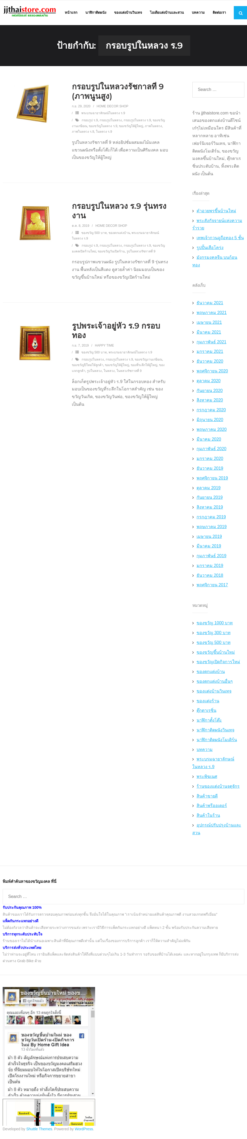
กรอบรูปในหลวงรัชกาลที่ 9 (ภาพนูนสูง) (118, 92)
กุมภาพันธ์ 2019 (211, 557)
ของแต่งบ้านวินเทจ (214, 692)
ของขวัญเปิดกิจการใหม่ (218, 663)
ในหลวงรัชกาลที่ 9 (129, 372)
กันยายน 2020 (210, 391)
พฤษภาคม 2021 (212, 314)
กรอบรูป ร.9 (90, 121)
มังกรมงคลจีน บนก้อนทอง (214, 262)
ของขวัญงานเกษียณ (148, 360)
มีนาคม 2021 (209, 333)
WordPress (84, 1130)
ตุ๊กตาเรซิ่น (206, 711)
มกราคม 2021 (210, 353)
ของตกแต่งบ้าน (119, 234)
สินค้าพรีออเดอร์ (212, 807)
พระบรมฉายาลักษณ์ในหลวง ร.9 (103, 114)
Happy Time (104, 346)
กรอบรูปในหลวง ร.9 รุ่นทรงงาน (119, 212)
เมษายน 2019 (209, 537)
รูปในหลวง (94, 372)
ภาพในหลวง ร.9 (83, 133)
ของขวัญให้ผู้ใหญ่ (131, 127)
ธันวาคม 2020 (210, 362)
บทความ (205, 750)
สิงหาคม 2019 (210, 508)
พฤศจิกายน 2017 (212, 586)
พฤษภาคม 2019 (212, 527)
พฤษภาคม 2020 (212, 430)
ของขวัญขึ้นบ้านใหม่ (216, 653)
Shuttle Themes (39, 1130)
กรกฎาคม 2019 (211, 518)
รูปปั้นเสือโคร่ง (210, 248)
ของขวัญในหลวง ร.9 (103, 127)
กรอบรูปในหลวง (111, 121)
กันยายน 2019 (210, 498)
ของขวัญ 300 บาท (214, 633)
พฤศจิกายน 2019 (212, 479)
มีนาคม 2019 (209, 547)
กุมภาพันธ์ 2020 (211, 450)
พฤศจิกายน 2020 (212, 372)
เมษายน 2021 (209, 323)
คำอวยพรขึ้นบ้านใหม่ (216, 212)
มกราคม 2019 (210, 566)
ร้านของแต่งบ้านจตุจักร (218, 787)
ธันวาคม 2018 (210, 576)
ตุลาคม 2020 (209, 382)
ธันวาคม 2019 (210, 469)
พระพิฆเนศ (207, 777)
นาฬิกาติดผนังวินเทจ (215, 731)
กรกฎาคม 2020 (211, 411)
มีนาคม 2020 (209, 440)
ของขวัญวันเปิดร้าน (111, 252)
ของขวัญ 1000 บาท (215, 624)
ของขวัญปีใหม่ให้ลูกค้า (87, 366)
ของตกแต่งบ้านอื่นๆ (215, 682)
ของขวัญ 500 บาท (94, 234)
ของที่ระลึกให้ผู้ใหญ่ (144, 366)
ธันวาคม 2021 (210, 304)
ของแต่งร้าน (208, 702)
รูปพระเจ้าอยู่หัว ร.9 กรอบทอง (116, 331)
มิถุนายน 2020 (210, 420)
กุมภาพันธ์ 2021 (211, 343)
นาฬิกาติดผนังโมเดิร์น (217, 741)
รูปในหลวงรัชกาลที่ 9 (141, 252)
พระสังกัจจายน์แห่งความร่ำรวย (217, 225)
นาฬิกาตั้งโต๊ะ (209, 721)
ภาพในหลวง (153, 127)
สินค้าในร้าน (208, 816)
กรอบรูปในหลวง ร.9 (137, 121)
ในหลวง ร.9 (104, 133)
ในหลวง (109, 372)
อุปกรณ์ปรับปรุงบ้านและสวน (216, 830)
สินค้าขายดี (207, 797)
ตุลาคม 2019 (209, 489)
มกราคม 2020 (210, 459)
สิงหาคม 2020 (210, 401)
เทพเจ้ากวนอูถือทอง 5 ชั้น (220, 239)
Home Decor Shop (112, 107)
